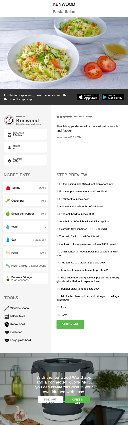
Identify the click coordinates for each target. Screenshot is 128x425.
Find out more (50, 400)
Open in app (70, 324)
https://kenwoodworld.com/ (28, 124)
